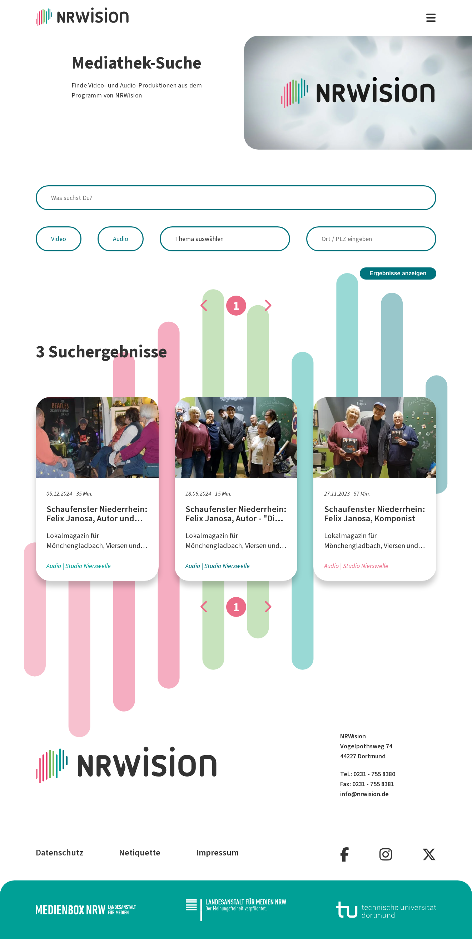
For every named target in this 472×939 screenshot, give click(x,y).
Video (58, 239)
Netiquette (139, 852)
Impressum (217, 852)
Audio (120, 239)
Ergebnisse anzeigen (397, 273)
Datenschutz (59, 852)
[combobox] (236, 197)
